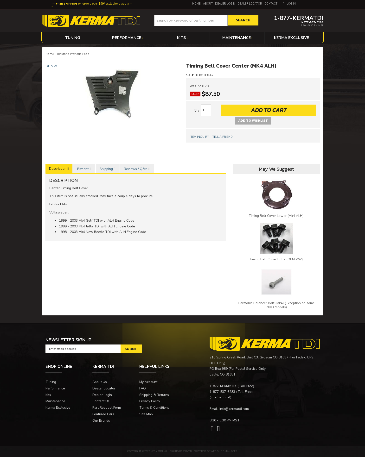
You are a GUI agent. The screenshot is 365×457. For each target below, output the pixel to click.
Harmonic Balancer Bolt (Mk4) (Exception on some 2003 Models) (276, 305)
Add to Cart (269, 110)
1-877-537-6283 (222, 391)
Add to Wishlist (253, 120)
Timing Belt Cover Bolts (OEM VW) (276, 259)
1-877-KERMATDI (223, 386)
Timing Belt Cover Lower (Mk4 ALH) (276, 215)
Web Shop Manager (224, 451)
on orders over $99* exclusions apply (92, 4)
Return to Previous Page (73, 54)
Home (49, 54)
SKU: (190, 75)
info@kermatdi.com (234, 409)
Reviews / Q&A (135, 169)
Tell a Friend (222, 137)
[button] (206, 20)
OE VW (51, 66)
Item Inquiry (199, 137)
